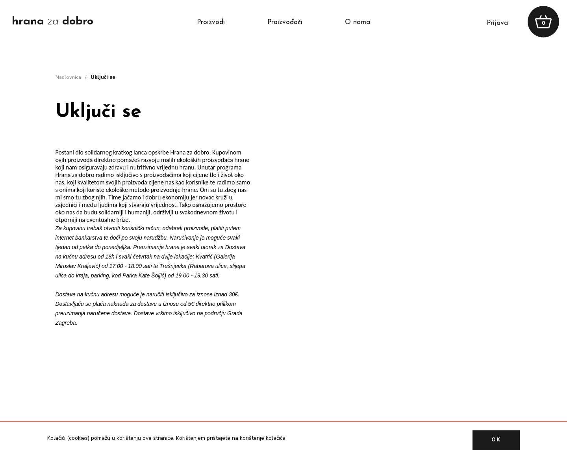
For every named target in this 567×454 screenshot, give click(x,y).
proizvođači (284, 22)
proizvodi (211, 22)
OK (496, 439)
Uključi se (103, 77)
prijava (497, 23)
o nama (357, 22)
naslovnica (68, 77)
